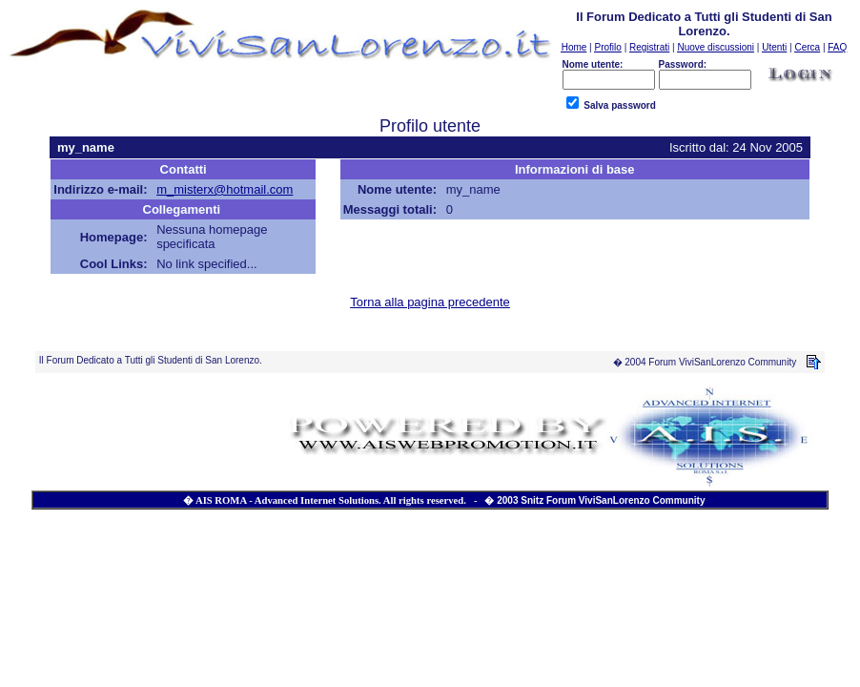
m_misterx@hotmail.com (224, 189)
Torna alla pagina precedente (430, 302)
